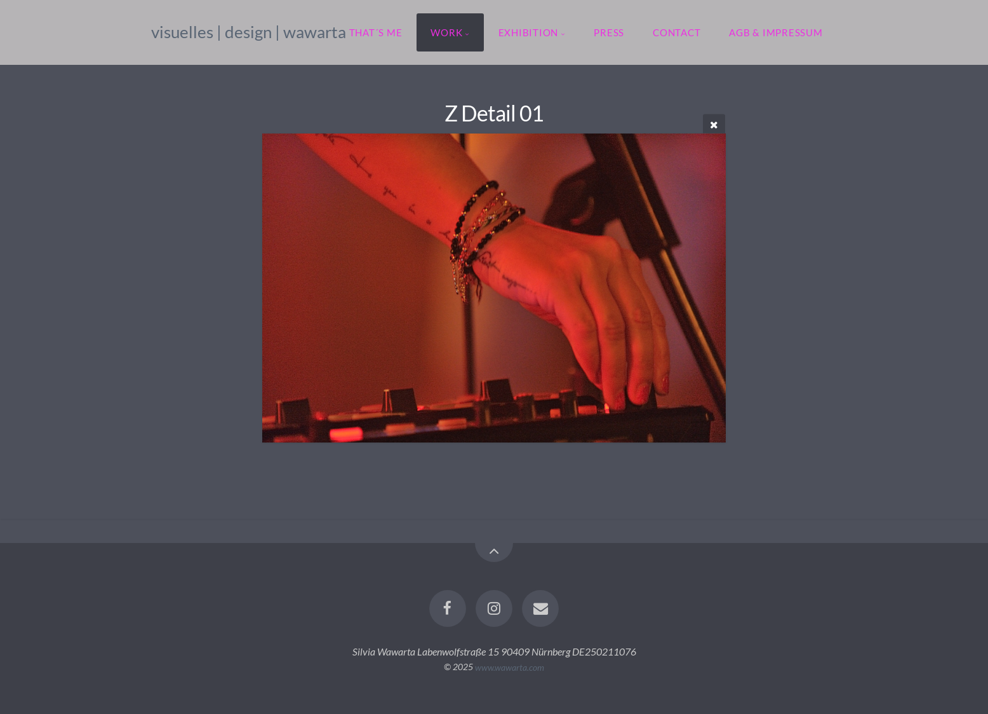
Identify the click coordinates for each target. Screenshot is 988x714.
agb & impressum (775, 32)
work (446, 32)
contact (676, 32)
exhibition (528, 32)
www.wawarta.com (509, 666)
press (609, 32)
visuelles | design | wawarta (248, 31)
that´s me (376, 32)
